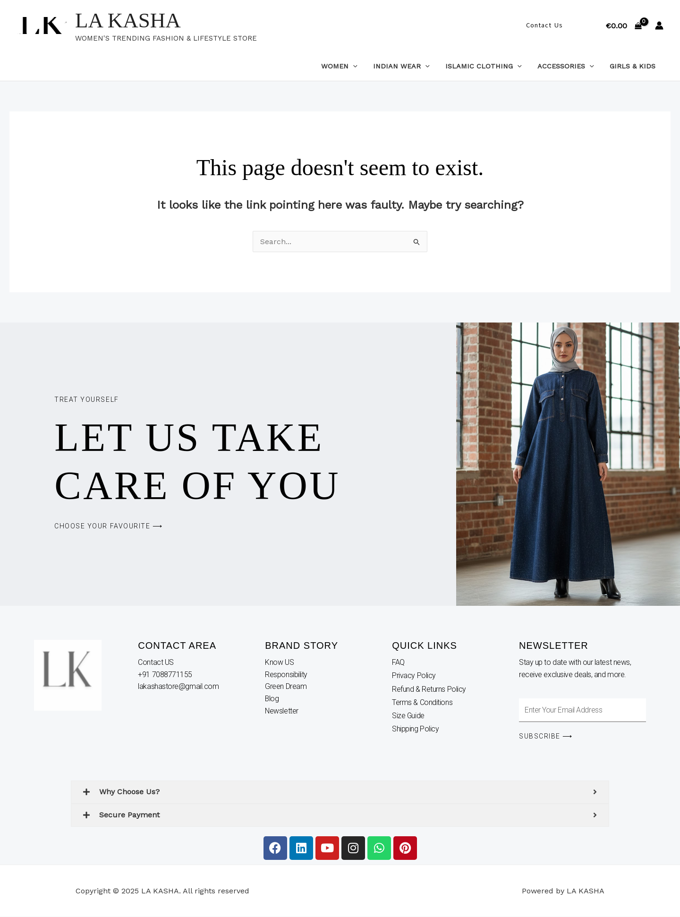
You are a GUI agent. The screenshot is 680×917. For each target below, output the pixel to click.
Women (349, 66)
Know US (280, 662)
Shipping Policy (415, 729)
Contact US (156, 662)
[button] (544, 25)
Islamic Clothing (489, 66)
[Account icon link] (659, 25)
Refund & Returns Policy (429, 689)
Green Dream (286, 686)
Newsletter (282, 710)
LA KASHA (128, 20)
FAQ (398, 662)
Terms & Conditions (422, 702)
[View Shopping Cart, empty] (624, 25)
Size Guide (408, 716)
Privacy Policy (414, 675)
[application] (362, 66)
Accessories (569, 66)
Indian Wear (409, 66)
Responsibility (287, 674)
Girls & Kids (634, 66)
